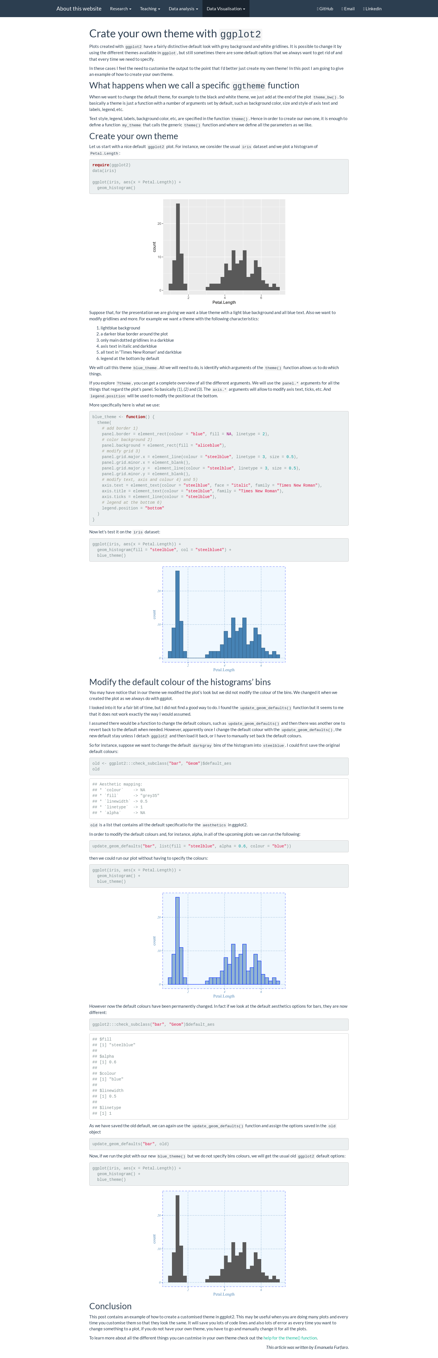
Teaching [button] (150, 8)
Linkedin (372, 8)
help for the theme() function (290, 1330)
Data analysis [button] (183, 8)
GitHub (325, 8)
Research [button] (120, 8)
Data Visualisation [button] (226, 8)
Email (348, 8)
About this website (79, 8)
